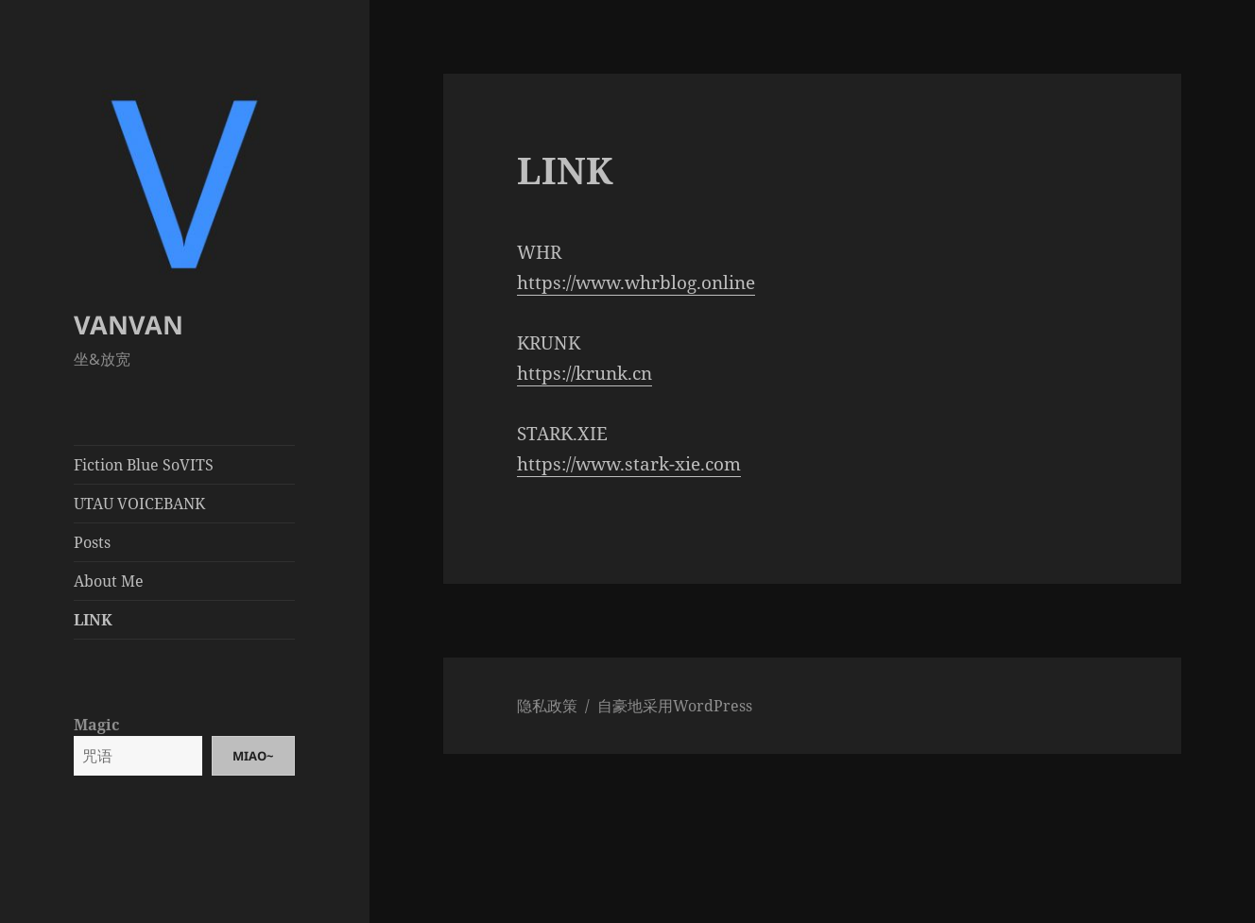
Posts (92, 542)
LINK (93, 619)
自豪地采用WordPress (674, 705)
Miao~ (252, 755)
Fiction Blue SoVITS (144, 464)
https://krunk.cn (584, 373)
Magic (96, 724)
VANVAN (128, 324)
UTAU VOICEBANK (139, 503)
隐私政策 (547, 705)
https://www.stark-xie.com (629, 464)
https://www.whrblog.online (636, 282)
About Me (109, 581)
